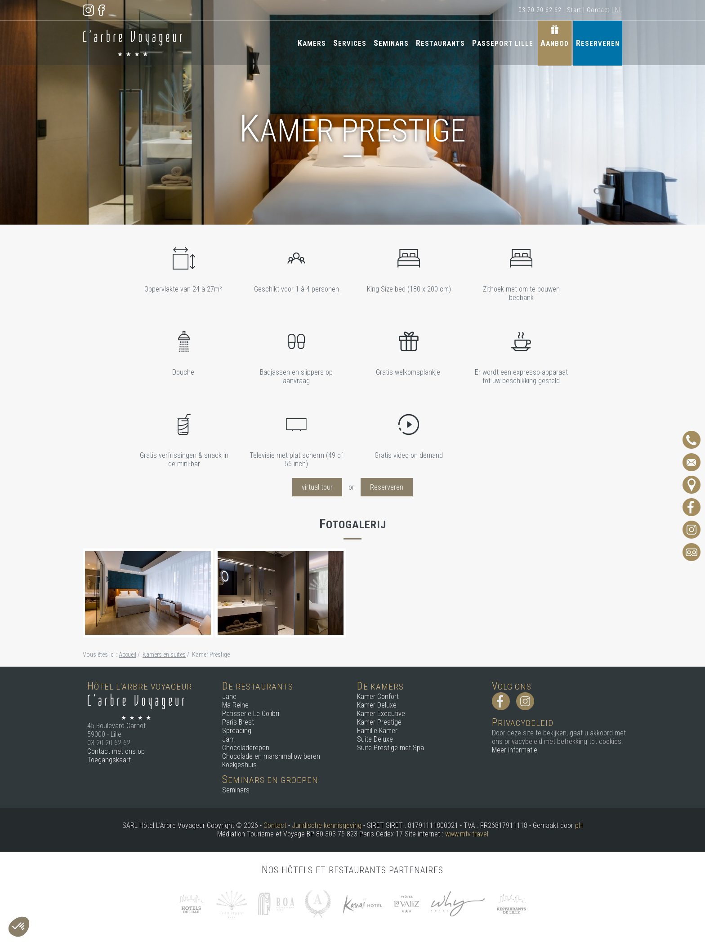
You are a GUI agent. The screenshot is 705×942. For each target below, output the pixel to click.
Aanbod (554, 43)
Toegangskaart (109, 760)
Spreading (236, 730)
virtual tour (317, 487)
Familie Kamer (377, 730)
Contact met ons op (116, 751)
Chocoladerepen (245, 747)
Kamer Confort (378, 696)
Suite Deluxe (375, 739)
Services (349, 43)
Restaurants (440, 43)
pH (579, 825)
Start (574, 9)
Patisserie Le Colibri (250, 713)
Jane (229, 696)
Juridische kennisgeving (326, 825)
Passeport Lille (502, 43)
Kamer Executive (381, 713)
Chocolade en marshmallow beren (271, 756)
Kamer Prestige (379, 722)
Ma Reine (235, 705)
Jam (228, 739)
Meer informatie (514, 750)
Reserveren (598, 43)
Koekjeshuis (239, 765)
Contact (598, 9)
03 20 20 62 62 (540, 9)
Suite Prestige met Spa (390, 747)
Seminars (391, 43)
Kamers (312, 43)
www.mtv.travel (466, 834)
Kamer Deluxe (377, 705)
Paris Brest (238, 722)
